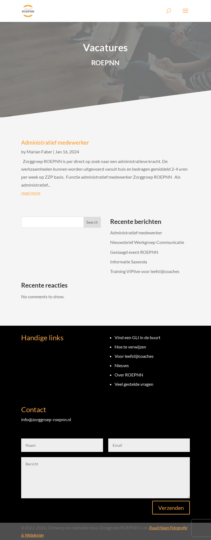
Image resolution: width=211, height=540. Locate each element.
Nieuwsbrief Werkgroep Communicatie (147, 242)
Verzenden (171, 507)
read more (30, 192)
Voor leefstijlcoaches (134, 356)
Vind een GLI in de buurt (137, 337)
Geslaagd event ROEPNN (134, 252)
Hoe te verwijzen (130, 346)
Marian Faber (39, 151)
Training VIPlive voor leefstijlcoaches (144, 271)
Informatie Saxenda (128, 261)
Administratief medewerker (55, 142)
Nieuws (122, 365)
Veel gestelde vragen (134, 384)
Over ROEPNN (129, 374)
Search (92, 222)
